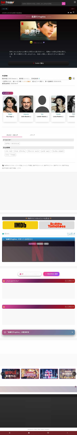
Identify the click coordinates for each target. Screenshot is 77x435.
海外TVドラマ (57, 165)
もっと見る (69, 280)
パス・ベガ (8, 151)
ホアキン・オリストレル (12, 143)
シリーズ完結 (18, 165)
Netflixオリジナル (9, 165)
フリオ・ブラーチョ (19, 151)
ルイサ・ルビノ (45, 151)
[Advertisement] (38, 347)
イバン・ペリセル (10, 155)
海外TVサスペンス (38, 165)
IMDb (38, 429)
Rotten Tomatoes (45, 429)
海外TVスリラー (48, 165)
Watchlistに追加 (51, 274)
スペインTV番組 (27, 165)
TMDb (35, 429)
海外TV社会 (65, 165)
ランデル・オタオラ (58, 151)
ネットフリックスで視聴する (38, 63)
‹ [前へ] (2, 373)
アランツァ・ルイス (33, 151)
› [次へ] (74, 373)
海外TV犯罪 (5, 168)
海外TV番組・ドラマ (15, 168)
